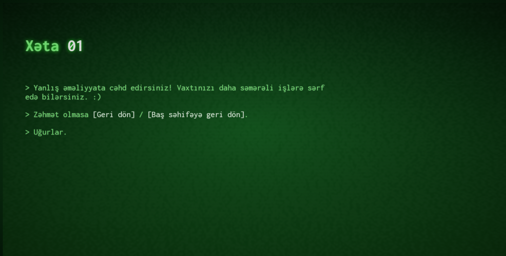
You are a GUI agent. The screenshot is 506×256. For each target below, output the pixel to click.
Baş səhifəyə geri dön (196, 114)
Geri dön (114, 114)
